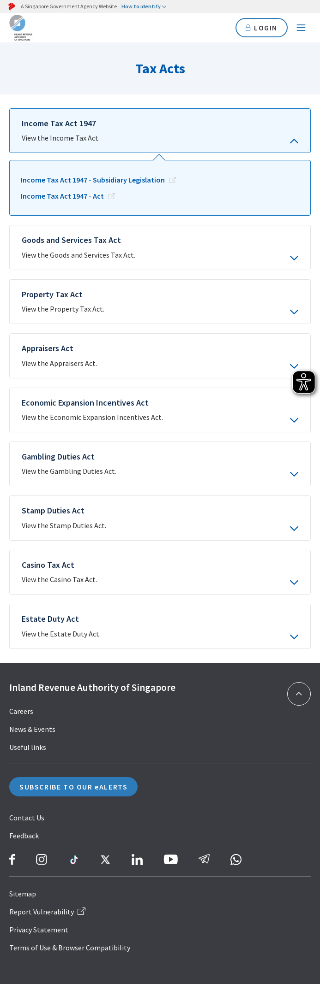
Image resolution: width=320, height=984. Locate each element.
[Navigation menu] (301, 27)
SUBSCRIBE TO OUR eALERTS (73, 786)
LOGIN (262, 27)
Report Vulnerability (47, 911)
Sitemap (22, 893)
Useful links (27, 747)
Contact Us (26, 817)
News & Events (32, 729)
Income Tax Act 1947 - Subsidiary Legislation (93, 179)
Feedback (24, 835)
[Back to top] (299, 694)
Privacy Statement (38, 929)
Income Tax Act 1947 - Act (62, 195)
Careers (21, 711)
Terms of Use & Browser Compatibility (69, 947)
